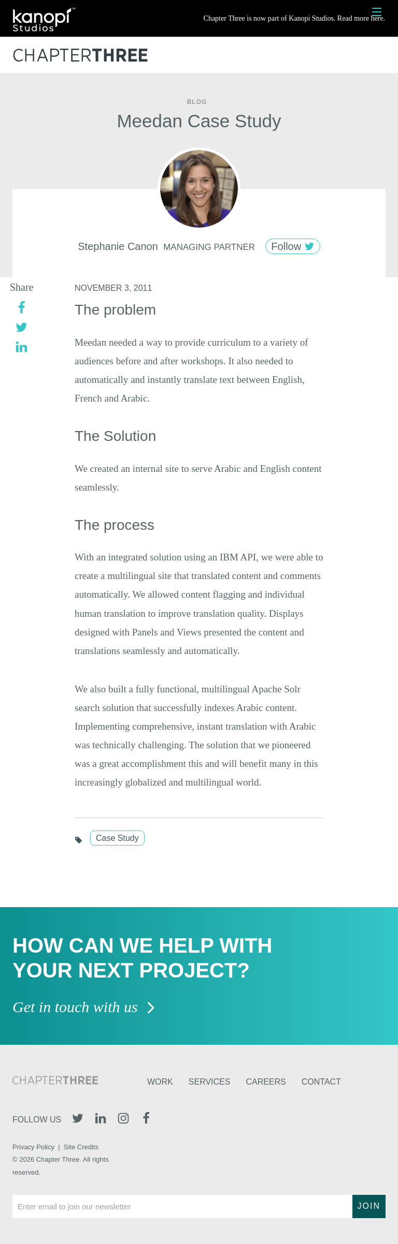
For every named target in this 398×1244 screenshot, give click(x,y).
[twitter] (21, 326)
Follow (292, 246)
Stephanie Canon (118, 246)
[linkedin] (21, 346)
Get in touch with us (84, 1007)
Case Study (117, 838)
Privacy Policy (33, 1147)
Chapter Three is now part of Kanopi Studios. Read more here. (294, 18)
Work (160, 1081)
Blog (197, 102)
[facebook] (21, 307)
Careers (266, 1081)
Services (210, 1081)
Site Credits (81, 1147)
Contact (321, 1081)
